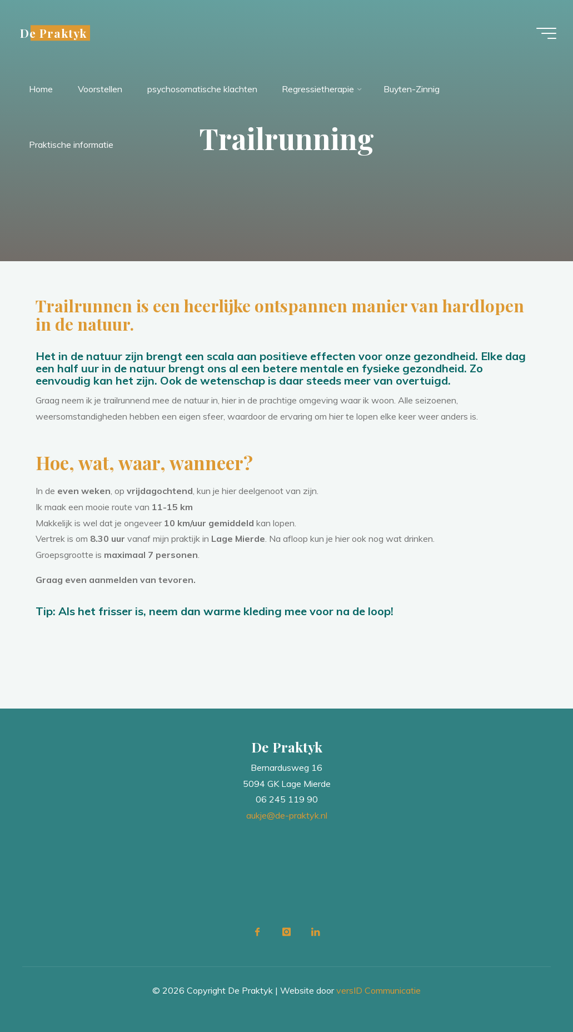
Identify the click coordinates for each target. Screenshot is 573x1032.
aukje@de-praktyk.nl (286, 815)
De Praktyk (54, 33)
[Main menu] (545, 33)
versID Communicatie (378, 990)
